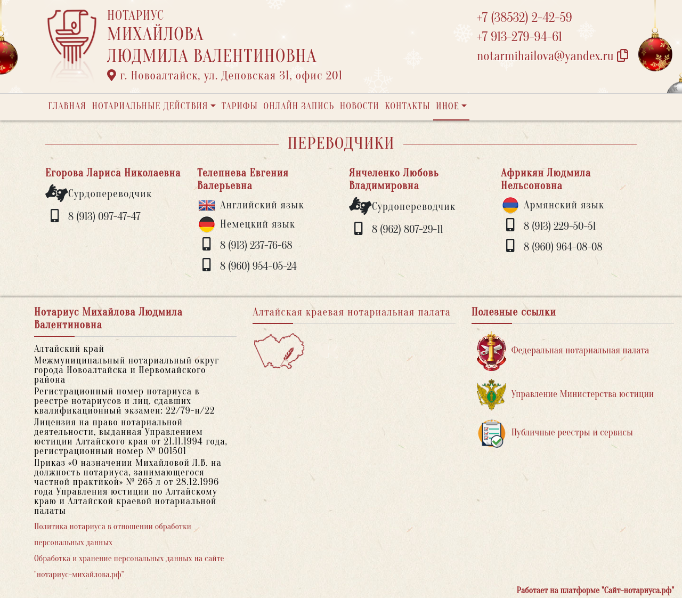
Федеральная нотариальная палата (563, 351)
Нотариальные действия (150, 106)
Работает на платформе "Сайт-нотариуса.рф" (595, 590)
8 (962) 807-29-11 (407, 229)
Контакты (407, 106)
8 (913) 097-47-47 (104, 217)
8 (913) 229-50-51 (560, 226)
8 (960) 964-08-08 (563, 247)
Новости (359, 106)
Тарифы (240, 106)
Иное (447, 106)
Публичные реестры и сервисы (555, 433)
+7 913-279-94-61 (519, 37)
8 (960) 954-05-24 (258, 266)
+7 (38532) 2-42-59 (524, 18)
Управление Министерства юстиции (565, 394)
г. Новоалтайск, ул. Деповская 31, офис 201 (225, 76)
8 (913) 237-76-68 (256, 245)
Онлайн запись (298, 106)
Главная (67, 106)
